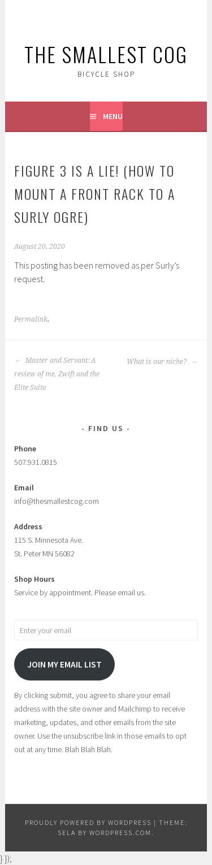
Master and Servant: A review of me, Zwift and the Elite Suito (56, 374)
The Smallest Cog (106, 54)
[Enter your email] (105, 630)
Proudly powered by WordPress (88, 822)
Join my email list (64, 664)
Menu (113, 116)
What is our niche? (162, 362)
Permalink (30, 319)
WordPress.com (120, 832)
